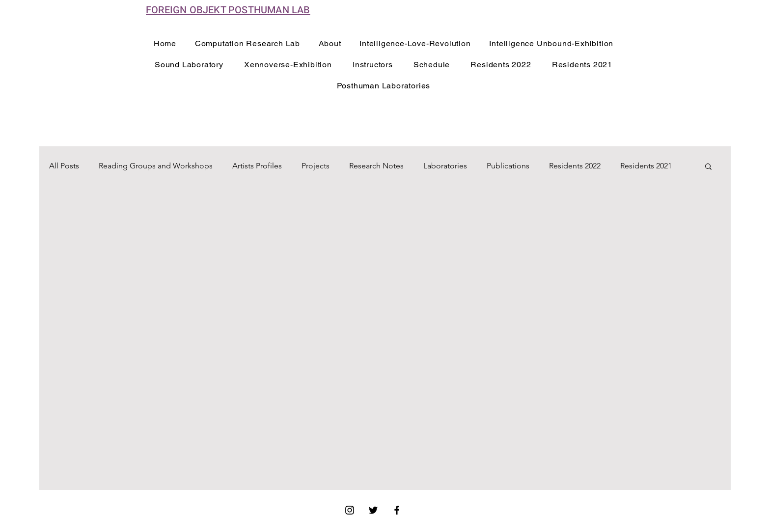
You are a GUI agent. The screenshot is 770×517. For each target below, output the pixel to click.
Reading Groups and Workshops (156, 165)
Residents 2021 (646, 165)
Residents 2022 (575, 165)
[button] (708, 167)
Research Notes (376, 165)
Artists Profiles (257, 165)
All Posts (64, 165)
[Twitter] (373, 510)
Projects (316, 165)
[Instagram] (350, 510)
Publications (508, 165)
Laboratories (445, 165)
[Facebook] (397, 510)
